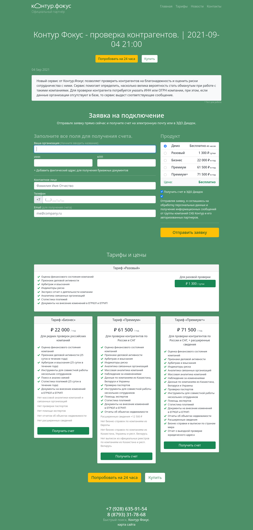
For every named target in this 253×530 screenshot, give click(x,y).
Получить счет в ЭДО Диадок (183, 192)
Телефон (39, 193)
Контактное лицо (45, 180)
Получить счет (63, 431)
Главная (166, 6)
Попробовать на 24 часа (116, 59)
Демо (193, 146)
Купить (149, 59)
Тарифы (182, 6)
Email (53, 207)
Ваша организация (66, 143)
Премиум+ (193, 174)
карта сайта (126, 524)
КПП (100, 157)
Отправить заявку (190, 232)
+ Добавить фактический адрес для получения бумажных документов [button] (81, 170)
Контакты (214, 6)
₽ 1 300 (195, 283)
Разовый (193, 153)
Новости (197, 6)
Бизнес (193, 160)
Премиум (193, 167)
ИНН (37, 157)
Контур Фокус (138, 520)
